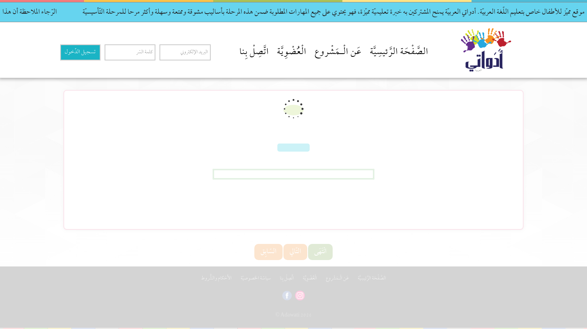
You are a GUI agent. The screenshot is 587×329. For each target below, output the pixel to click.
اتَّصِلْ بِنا (254, 52)
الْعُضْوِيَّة (291, 52)
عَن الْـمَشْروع (338, 52)
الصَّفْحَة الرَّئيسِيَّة (399, 52)
